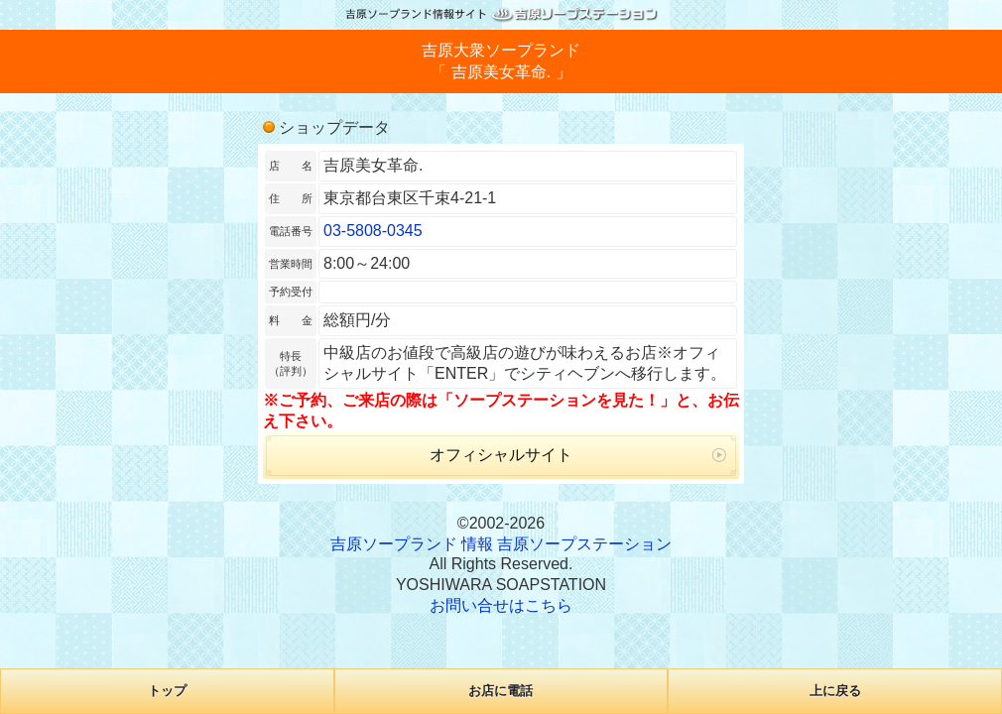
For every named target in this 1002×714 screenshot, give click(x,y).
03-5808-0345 (373, 230)
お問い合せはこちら (501, 605)
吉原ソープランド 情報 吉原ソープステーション (501, 544)
